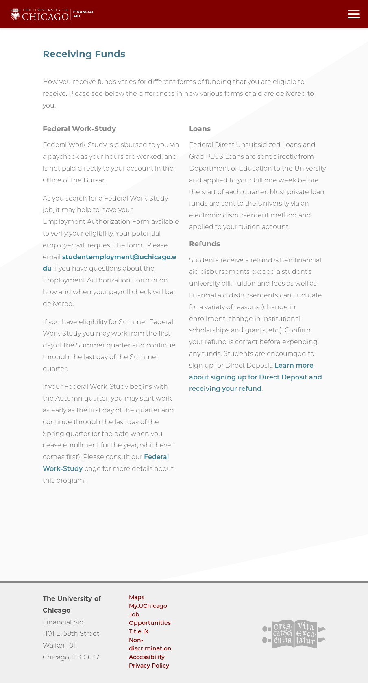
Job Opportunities (150, 619)
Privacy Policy (149, 665)
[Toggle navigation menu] (354, 14)
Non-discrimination (150, 644)
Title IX (139, 631)
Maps (136, 597)
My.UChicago (148, 605)
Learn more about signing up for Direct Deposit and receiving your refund (255, 377)
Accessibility (147, 657)
